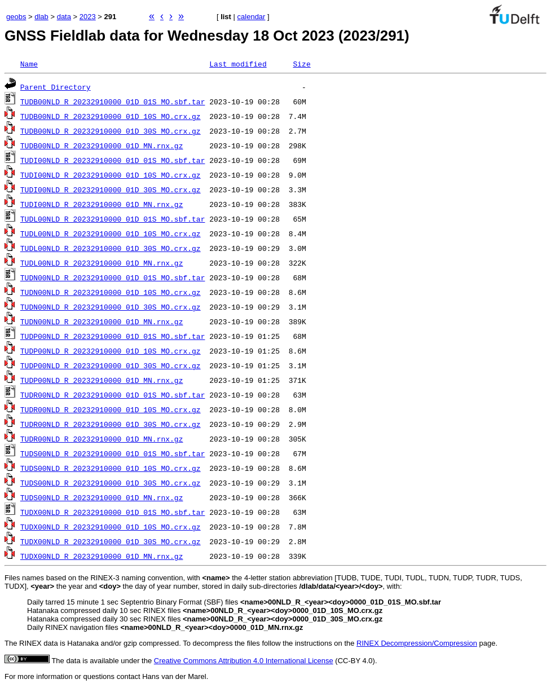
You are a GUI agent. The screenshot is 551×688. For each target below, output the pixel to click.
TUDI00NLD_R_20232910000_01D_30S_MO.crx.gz (110, 189)
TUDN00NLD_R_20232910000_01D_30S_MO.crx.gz (110, 307)
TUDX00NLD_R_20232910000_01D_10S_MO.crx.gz (110, 527)
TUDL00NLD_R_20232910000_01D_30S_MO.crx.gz (110, 248)
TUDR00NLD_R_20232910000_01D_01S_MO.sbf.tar (112, 395)
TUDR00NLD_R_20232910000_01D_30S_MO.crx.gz (110, 424)
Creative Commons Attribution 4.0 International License (243, 660)
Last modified (237, 64)
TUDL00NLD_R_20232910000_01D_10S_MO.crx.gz (110, 233)
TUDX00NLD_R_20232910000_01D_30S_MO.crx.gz (110, 541)
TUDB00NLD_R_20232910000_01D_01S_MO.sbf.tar (112, 101)
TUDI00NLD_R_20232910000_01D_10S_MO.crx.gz (110, 175)
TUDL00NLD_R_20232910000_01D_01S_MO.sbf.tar (112, 219)
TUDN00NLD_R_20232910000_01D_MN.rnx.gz (101, 321)
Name (29, 64)
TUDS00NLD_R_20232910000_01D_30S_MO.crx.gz (110, 483)
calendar (251, 16)
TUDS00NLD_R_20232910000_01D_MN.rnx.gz (101, 497)
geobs (16, 16)
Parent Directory (55, 87)
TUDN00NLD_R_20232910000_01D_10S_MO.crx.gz (110, 292)
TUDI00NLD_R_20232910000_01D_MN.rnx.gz (101, 204)
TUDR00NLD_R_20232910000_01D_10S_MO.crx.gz (110, 409)
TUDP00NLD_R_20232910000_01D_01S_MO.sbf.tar (112, 336)
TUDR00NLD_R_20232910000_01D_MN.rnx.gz (101, 439)
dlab (41, 16)
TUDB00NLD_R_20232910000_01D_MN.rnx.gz (101, 145)
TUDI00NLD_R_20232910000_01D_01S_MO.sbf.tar (112, 160)
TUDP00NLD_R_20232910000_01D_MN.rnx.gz (101, 380)
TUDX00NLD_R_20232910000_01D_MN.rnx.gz (101, 556)
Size (301, 64)
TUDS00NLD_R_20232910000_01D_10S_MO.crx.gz (110, 468)
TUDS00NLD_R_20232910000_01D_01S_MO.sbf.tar (112, 453)
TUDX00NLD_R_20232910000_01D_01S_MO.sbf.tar (112, 512)
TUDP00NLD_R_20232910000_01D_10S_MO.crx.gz (110, 351)
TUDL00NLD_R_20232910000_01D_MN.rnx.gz (101, 263)
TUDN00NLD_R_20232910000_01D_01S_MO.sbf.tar (112, 277)
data (64, 16)
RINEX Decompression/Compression (416, 643)
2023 (88, 16)
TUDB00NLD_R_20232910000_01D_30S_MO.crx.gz (110, 131)
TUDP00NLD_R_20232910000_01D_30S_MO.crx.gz (110, 365)
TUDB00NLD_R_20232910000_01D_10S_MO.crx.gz (110, 116)
